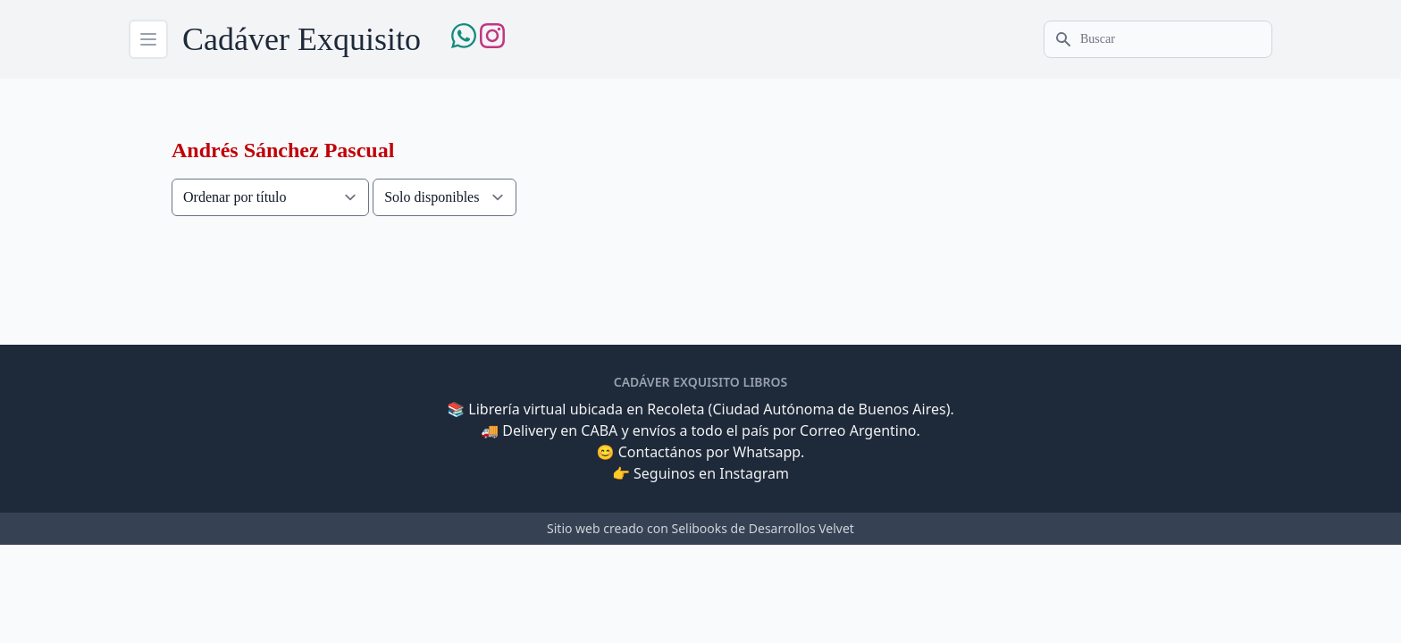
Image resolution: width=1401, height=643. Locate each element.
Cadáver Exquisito (301, 39)
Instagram (754, 473)
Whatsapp (767, 452)
